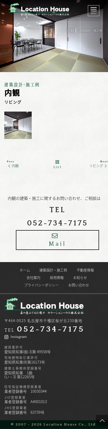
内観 (13, 165)
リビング (98, 165)
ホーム (25, 270)
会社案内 (33, 277)
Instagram (15, 337)
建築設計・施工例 (90, 30)
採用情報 (57, 277)
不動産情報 (85, 270)
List (57, 164)
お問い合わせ (78, 285)
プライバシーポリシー (41, 285)
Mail (57, 240)
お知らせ (80, 277)
